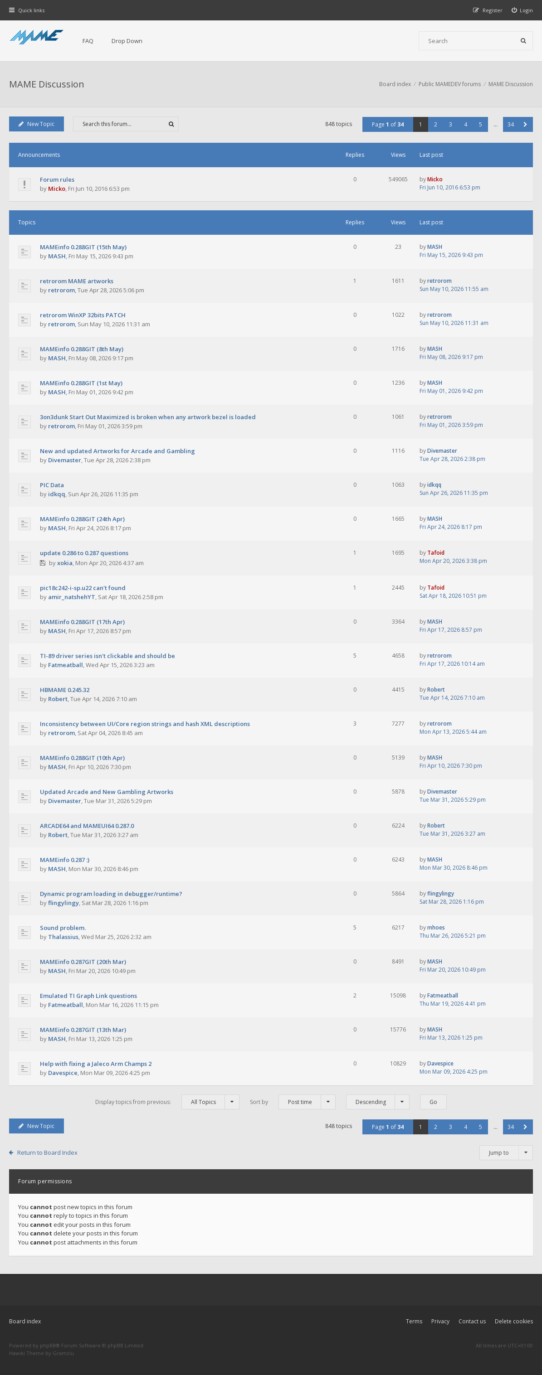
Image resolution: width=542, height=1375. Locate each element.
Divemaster (64, 460)
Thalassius (63, 937)
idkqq (56, 494)
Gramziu (63, 1353)
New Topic (36, 124)
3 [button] (450, 124)
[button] (525, 124)
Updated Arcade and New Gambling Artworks (106, 792)
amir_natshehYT (71, 597)
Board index (25, 1321)
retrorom (61, 290)
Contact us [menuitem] (472, 1321)
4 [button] (465, 124)
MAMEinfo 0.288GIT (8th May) (81, 349)
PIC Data (52, 485)
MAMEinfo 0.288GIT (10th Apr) (82, 758)
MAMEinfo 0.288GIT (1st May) (81, 383)
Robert (58, 699)
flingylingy (63, 903)
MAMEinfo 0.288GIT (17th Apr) (82, 622)
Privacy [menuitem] (440, 1321)
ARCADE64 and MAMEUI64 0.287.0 (87, 826)
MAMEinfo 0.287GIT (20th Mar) (83, 962)
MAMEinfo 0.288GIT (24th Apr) (82, 519)
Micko (56, 188)
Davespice (63, 1073)
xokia (65, 563)
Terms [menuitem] (414, 1321)
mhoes (436, 927)
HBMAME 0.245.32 (64, 690)
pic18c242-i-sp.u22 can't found (83, 588)
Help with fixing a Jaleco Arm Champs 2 (95, 1064)
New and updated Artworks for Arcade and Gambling (117, 451)
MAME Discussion (46, 84)
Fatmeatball (65, 665)
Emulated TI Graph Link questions (88, 996)
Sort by (293, 1101)
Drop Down (127, 41)
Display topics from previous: (167, 1101)
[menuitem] (522, 10)
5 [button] (480, 124)
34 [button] (511, 124)
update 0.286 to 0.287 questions (84, 553)
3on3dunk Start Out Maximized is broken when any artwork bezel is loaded (148, 417)
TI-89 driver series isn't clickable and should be (107, 656)
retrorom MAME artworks (76, 281)
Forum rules (57, 179)
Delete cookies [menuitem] (514, 1321)
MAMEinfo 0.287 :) (64, 860)
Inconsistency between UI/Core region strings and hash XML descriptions (145, 724)
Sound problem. (63, 928)
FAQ (88, 41)
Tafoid (435, 553)
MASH (57, 256)
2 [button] (435, 124)
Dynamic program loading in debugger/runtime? (111, 894)
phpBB (48, 1345)
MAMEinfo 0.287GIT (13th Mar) (83, 1030)
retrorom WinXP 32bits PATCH (83, 315)
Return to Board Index (47, 1152)
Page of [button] (388, 124)
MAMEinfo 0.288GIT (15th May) (83, 247)
